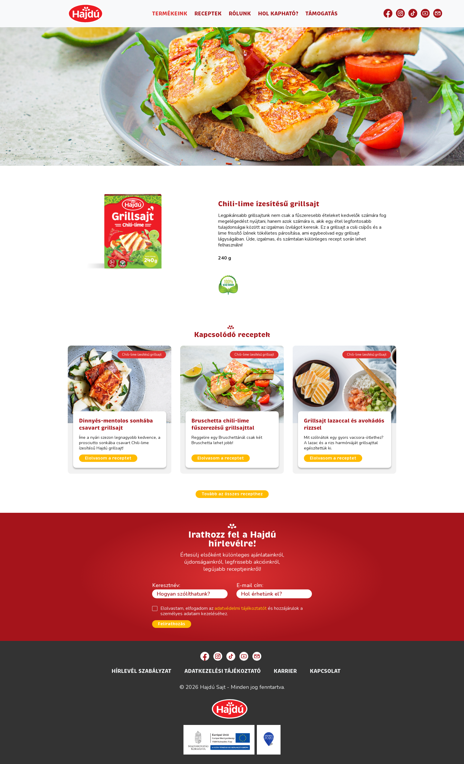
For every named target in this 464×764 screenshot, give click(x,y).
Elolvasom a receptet (108, 458)
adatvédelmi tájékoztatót (241, 608)
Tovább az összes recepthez (232, 494)
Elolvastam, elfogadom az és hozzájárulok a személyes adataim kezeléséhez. (231, 611)
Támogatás (321, 13)
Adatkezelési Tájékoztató (222, 671)
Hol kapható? (278, 13)
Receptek (208, 13)
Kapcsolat (325, 671)
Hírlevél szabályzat (141, 671)
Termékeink (169, 13)
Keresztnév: (166, 585)
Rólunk (240, 13)
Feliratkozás (171, 624)
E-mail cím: (249, 585)
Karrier (285, 671)
